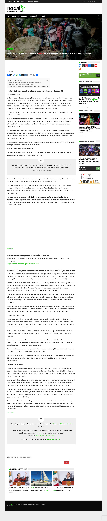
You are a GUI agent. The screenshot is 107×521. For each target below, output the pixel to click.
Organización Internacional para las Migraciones (23, 264)
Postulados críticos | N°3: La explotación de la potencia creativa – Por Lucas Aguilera (89, 129)
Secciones (24, 16)
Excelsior (10, 248)
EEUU (21, 457)
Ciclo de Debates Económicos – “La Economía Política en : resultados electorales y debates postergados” (89, 100)
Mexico (24, 457)
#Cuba (39, 433)
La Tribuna (10, 412)
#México (55, 424)
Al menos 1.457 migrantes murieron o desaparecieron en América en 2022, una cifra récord (28, 86)
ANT (80, 107)
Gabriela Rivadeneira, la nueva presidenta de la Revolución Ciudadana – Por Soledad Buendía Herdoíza (89, 160)
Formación (42, 16)
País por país (15, 16)
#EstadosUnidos (66, 424)
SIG (84, 107)
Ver (98, 168)
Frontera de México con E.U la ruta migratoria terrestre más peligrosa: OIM (25, 82)
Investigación (33, 16)
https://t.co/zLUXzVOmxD (45, 435)
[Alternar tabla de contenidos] (46, 80)
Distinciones (29, 1)
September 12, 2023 (54, 439)
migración (29, 457)
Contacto (36, 1)
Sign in (84, 1)
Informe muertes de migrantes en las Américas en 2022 (21, 84)
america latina (13, 457)
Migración (10, 49)
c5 (17, 457)
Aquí (98, 75)
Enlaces (23, 1)
